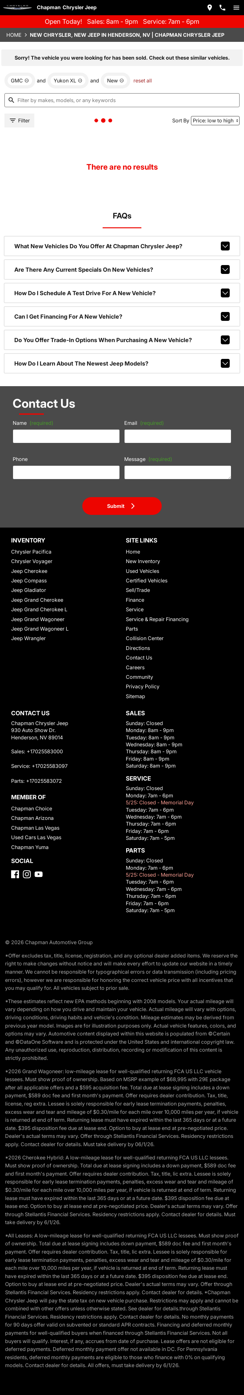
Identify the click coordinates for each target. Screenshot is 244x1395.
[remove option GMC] (20, 80)
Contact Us (139, 657)
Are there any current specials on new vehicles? (122, 269)
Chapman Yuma (30, 847)
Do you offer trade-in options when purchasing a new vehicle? (122, 339)
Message (148, 459)
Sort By (180, 120)
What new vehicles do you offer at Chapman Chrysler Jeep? (122, 246)
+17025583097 (50, 766)
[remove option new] (115, 80)
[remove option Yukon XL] (68, 80)
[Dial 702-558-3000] (222, 7)
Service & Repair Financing (157, 619)
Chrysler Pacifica (31, 551)
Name (33, 423)
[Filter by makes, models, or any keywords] (122, 100)
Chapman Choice (31, 808)
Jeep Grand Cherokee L (39, 609)
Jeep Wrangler (28, 638)
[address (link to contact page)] (209, 7)
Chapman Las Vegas (35, 828)
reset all (142, 80)
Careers (135, 667)
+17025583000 (45, 751)
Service (135, 609)
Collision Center (145, 638)
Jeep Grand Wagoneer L (40, 629)
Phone (20, 459)
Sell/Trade (138, 590)
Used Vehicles (142, 571)
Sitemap (135, 696)
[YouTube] (38, 874)
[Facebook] (15, 874)
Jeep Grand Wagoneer (37, 619)
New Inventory (143, 561)
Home (14, 35)
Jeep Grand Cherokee (37, 600)
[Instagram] (27, 874)
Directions (138, 648)
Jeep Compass (29, 580)
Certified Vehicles (146, 580)
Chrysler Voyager (31, 561)
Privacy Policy (142, 686)
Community (139, 677)
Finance (135, 600)
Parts (132, 629)
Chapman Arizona (32, 818)
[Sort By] (215, 120)
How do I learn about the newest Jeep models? (122, 363)
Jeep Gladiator (28, 590)
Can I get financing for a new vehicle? (122, 316)
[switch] (236, 7)
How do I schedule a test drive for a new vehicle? (122, 293)
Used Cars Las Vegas (36, 837)
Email (144, 423)
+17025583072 (44, 781)
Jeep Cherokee (29, 571)
